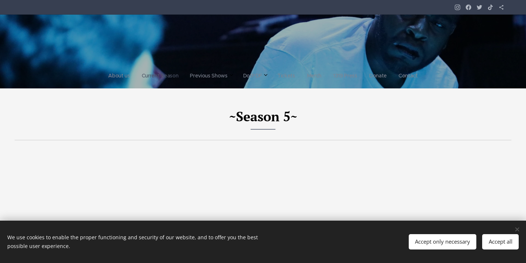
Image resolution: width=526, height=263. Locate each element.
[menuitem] (215, 75)
